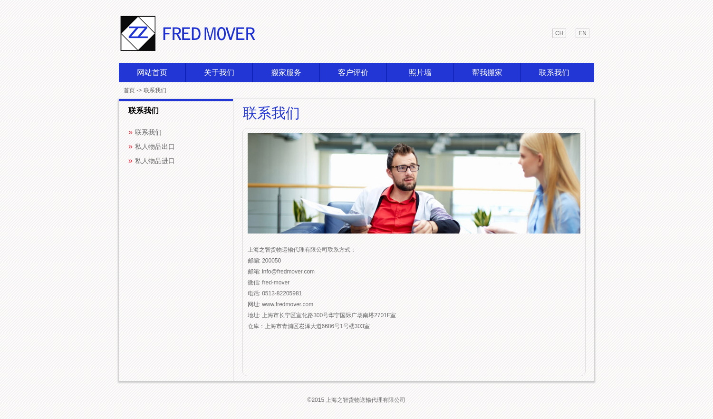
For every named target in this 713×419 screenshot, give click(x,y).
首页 (129, 90)
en (582, 33)
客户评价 (353, 72)
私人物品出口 (155, 146)
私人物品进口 (155, 161)
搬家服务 (286, 72)
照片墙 (420, 72)
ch (559, 33)
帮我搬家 (487, 72)
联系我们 (554, 72)
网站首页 (152, 72)
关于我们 (219, 72)
